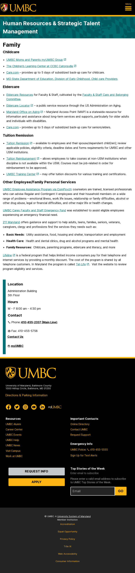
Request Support (80, 434)
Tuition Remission (17, 143)
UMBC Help (12, 440)
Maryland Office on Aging (23, 112)
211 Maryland (11, 222)
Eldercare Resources (19, 95)
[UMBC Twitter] (17, 407)
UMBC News (13, 445)
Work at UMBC (14, 456)
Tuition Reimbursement (21, 158)
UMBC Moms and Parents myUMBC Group (34, 60)
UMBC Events (14, 434)
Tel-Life (81, 264)
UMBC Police (78, 449)
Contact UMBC (79, 429)
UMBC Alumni (13, 424)
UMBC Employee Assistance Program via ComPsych (37, 189)
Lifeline (7, 255)
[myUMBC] (54, 407)
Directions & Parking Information (26, 395)
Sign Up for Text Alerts (83, 455)
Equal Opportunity (67, 531)
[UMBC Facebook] (8, 407)
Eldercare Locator (18, 105)
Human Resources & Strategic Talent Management (51, 27)
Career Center (14, 429)
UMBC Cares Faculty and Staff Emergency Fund (34, 210)
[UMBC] (18, 7)
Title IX (67, 546)
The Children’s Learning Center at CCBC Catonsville (39, 66)
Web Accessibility (67, 553)
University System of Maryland (74, 516)
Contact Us (15, 336)
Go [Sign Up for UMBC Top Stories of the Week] (120, 491)
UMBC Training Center (20, 174)
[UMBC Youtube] (34, 407)
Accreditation (67, 524)
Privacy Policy (67, 539)
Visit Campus (13, 450)
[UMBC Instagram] (25, 407)
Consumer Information (68, 561)
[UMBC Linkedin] (42, 407)
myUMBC (17, 347)
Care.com (12, 72)
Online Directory (79, 424)
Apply (36, 482)
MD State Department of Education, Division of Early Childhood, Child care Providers (62, 79)
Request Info (36, 471)
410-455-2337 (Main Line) (39, 322)
